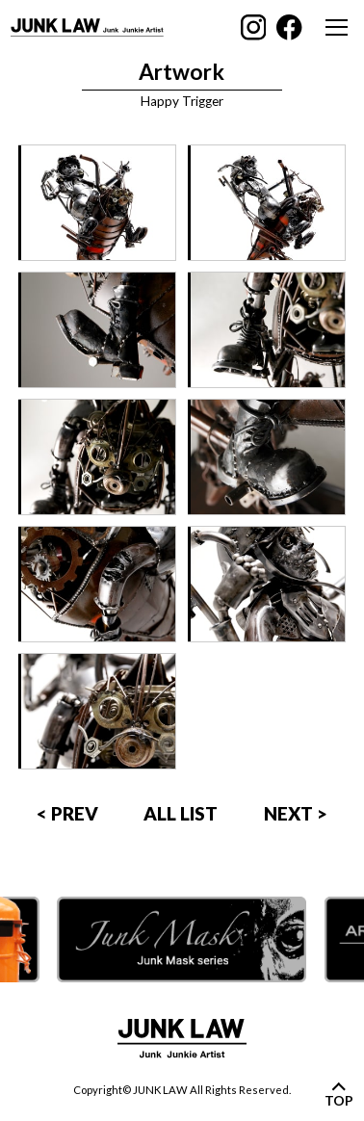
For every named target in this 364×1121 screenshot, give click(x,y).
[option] (181, 939)
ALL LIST (180, 813)
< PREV (67, 813)
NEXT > (295, 813)
